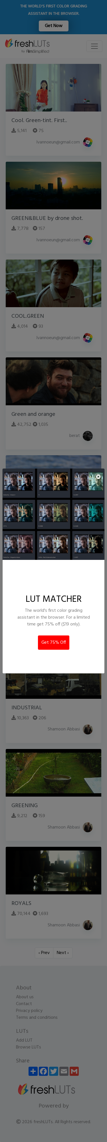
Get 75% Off (53, 642)
